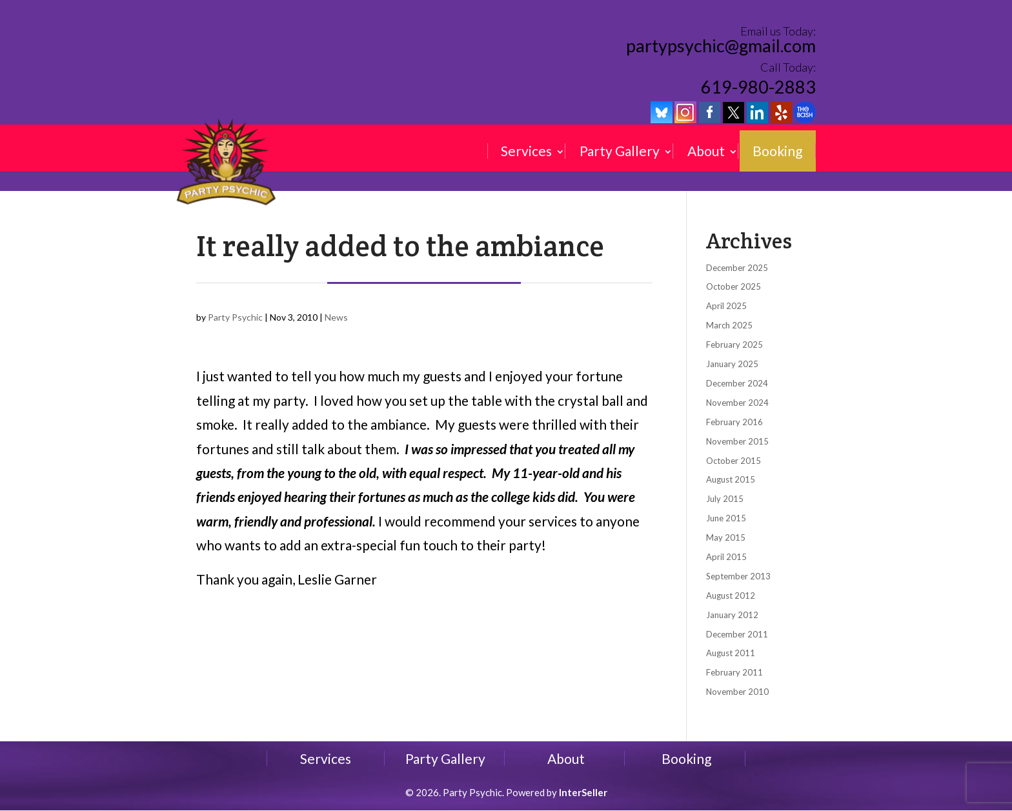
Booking (777, 151)
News (336, 317)
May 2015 (725, 537)
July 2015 (725, 499)
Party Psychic (235, 317)
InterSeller (583, 792)
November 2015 (737, 441)
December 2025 (737, 268)
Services (526, 151)
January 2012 (732, 615)
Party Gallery (620, 151)
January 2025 (732, 364)
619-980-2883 (758, 86)
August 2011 (730, 653)
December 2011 (737, 634)
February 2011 (734, 672)
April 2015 (726, 557)
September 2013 (738, 576)
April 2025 (726, 306)
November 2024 (737, 402)
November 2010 (737, 691)
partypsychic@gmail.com (721, 46)
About (706, 151)
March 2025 (729, 325)
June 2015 (726, 518)
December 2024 (737, 383)
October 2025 (733, 286)
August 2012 (730, 595)
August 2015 (730, 479)
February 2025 (734, 344)
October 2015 (733, 461)
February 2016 (734, 422)
